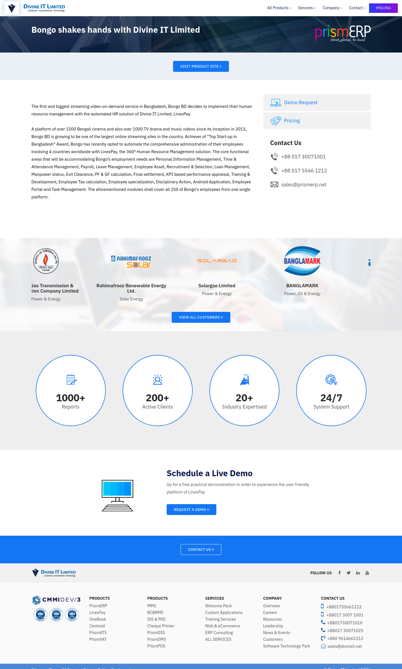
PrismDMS (156, 639)
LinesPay (97, 612)
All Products (277, 7)
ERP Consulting (219, 632)
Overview (271, 606)
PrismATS (98, 632)
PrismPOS (156, 646)
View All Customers (201, 317)
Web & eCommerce (222, 626)
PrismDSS (156, 632)
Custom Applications (224, 612)
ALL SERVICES (218, 639)
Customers (273, 639)
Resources (272, 619)
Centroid (97, 626)
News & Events (276, 632)
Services (305, 7)
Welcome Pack (218, 606)
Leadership (273, 626)
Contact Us (201, 549)
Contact (356, 7)
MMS (151, 606)
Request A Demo (191, 509)
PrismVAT (98, 639)
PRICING (383, 8)
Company (331, 7)
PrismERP (98, 606)
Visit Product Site (201, 66)
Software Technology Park (286, 646)
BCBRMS (155, 612)
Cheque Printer (160, 626)
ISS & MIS (156, 619)
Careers (270, 612)
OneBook (97, 619)
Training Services (220, 619)
